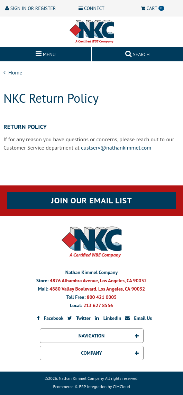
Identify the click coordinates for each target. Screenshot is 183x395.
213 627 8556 (98, 305)
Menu (46, 53)
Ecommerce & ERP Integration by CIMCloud (91, 386)
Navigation (109, 336)
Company (109, 353)
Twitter (78, 318)
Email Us (138, 318)
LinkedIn (107, 318)
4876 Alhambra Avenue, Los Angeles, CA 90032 (98, 280)
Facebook (48, 318)
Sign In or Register (30, 8)
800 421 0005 (102, 297)
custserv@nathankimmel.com (116, 147)
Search (137, 53)
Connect (91, 8)
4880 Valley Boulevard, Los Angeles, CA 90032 (97, 289)
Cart (152, 8)
